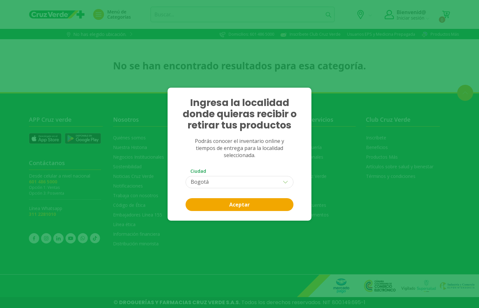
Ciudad (198, 171)
